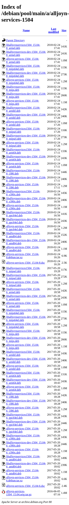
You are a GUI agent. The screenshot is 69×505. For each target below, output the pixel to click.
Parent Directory (15, 40)
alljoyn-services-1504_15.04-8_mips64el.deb (22, 81)
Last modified (53, 30)
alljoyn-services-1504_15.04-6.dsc (25, 485)
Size (63, 30)
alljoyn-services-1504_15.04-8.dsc (25, 262)
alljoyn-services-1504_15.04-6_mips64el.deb (22, 325)
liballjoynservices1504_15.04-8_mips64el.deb (23, 67)
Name (26, 30)
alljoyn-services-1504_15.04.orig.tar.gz (19, 493)
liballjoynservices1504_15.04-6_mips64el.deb (23, 311)
